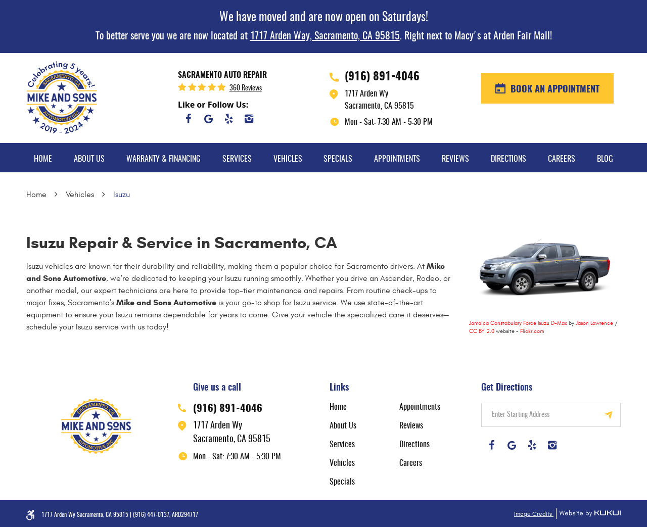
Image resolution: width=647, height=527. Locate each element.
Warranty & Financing (163, 159)
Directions (508, 159)
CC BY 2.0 (481, 331)
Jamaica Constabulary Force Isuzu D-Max (518, 323)
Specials (338, 159)
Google (208, 119)
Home (43, 159)
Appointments (397, 159)
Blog (605, 159)
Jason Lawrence (594, 323)
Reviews (455, 159)
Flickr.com (532, 331)
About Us (89, 159)
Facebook (188, 119)
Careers (561, 159)
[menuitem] (43, 157)
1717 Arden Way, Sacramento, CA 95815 (325, 36)
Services (237, 159)
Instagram (249, 119)
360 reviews (245, 88)
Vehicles (287, 159)
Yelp (228, 119)
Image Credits (533, 513)
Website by (588, 513)
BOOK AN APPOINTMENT (553, 89)
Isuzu (121, 194)
